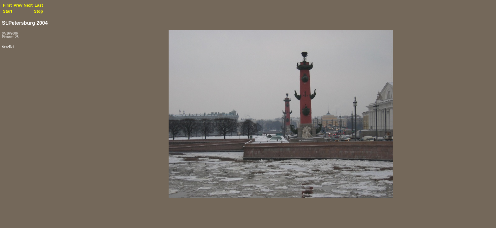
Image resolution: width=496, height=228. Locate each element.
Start (7, 11)
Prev (18, 5)
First (7, 5)
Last (38, 5)
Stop (38, 11)
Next (28, 5)
